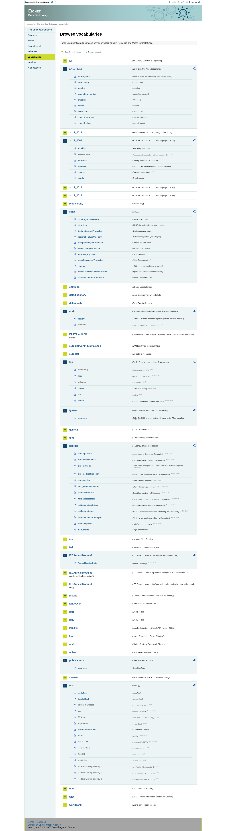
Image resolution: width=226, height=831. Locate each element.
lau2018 (73, 628)
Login (173, 2)
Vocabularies (35, 57)
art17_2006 (75, 140)
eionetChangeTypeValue (89, 248)
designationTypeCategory (90, 237)
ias (71, 539)
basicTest (82, 693)
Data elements (35, 46)
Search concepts (95, 52)
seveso (73, 677)
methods (82, 166)
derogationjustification (88, 486)
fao (71, 362)
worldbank (75, 805)
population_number (87, 94)
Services (32, 62)
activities (82, 148)
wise (72, 796)
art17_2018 (75, 195)
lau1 (71, 612)
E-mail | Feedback (37, 822)
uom (72, 788)
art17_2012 (75, 187)
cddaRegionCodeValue (88, 219)
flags (80, 376)
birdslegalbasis (85, 453)
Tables (31, 40)
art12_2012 (75, 69)
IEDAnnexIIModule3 (80, 572)
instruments (83, 530)
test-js (81, 735)
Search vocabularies (73, 52)
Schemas (32, 51)
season (81, 106)
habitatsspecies (85, 523)
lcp (71, 636)
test (71, 685)
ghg (71, 437)
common (74, 287)
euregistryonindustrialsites (85, 346)
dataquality (75, 303)
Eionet (40, 24)
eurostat (74, 354)
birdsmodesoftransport (89, 474)
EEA (40, 2)
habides (74, 446)
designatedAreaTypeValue (90, 231)
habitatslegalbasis (86, 499)
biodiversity (76, 203)
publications (76, 660)
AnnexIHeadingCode (87, 563)
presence (82, 100)
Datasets (32, 35)
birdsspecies (84, 480)
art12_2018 (75, 132)
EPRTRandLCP (78, 334)
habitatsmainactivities (88, 505)
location (81, 88)
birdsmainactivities (87, 460)
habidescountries (86, 492)
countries (82, 161)
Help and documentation (40, 29)
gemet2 (73, 429)
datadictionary (77, 295)
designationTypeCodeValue (90, 242)
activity (81, 319)
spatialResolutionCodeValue (91, 277)
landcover (75, 603)
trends (81, 178)
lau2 (71, 620)
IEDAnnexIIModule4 (80, 584)
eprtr (72, 311)
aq (70, 60)
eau (79, 711)
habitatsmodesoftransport (90, 517)
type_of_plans (84, 123)
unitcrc (81, 401)
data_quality (83, 82)
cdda (72, 211)
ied (71, 547)
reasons (81, 172)
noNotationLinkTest (87, 729)
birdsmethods (84, 466)
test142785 (83, 741)
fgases (73, 410)
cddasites (82, 225)
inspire (73, 595)
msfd (72, 644)
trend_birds (83, 111)
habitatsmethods (86, 511)
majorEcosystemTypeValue (90, 260)
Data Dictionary (51, 24)
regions (81, 266)
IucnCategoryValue (87, 254)
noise (72, 652)
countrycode (84, 76)
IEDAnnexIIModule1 (80, 555)
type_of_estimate (86, 117)
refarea (81, 388)
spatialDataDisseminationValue (92, 272)
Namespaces (34, 68)
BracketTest (83, 699)
